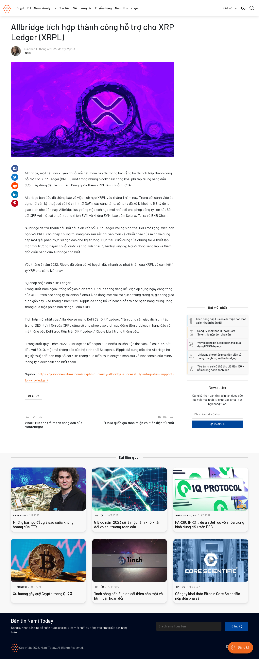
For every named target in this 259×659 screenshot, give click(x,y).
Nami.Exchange (126, 8)
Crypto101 (23, 8)
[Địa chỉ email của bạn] (188, 626)
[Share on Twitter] (14, 177)
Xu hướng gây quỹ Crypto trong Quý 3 (42, 593)
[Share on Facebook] (14, 168)
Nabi (28, 53)
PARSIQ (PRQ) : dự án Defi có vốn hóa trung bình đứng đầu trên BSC (209, 524)
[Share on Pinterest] (14, 203)
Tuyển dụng (103, 8)
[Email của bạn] (217, 414)
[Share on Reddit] (14, 185)
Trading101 (20, 586)
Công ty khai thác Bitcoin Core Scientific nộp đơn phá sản (207, 595)
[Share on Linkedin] (14, 194)
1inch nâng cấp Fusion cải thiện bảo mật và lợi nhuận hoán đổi (128, 595)
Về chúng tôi (82, 8)
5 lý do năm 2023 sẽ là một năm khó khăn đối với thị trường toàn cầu (127, 524)
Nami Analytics (45, 8)
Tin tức (64, 8)
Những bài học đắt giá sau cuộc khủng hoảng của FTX (43, 524)
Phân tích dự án (186, 515)
